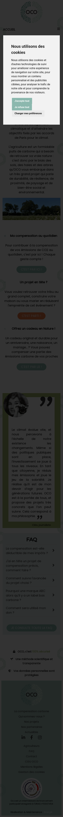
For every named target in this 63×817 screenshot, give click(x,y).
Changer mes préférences (28, 113)
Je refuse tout (22, 107)
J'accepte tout (22, 101)
